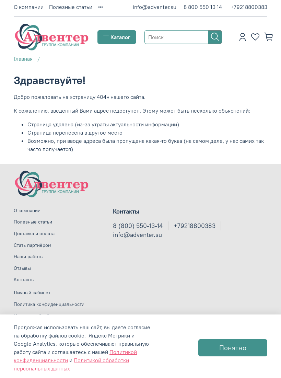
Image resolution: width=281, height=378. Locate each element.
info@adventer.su (154, 6)
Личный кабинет (32, 292)
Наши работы (29, 256)
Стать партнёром (32, 245)
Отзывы (22, 268)
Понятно (232, 347)
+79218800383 (249, 6)
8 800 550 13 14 (203, 6)
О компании (29, 6)
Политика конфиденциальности (49, 304)
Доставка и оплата (34, 233)
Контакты (24, 279)
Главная (23, 58)
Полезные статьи (70, 6)
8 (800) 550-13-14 (138, 226)
